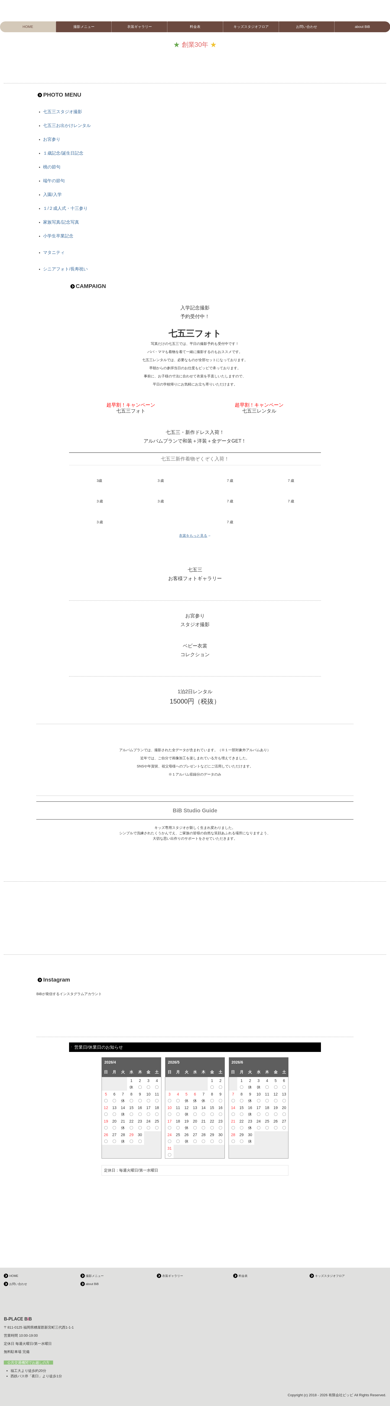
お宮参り (51, 139)
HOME (27, 27)
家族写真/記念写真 (61, 222)
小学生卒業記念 (58, 236)
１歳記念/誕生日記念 (63, 153)
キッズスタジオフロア (251, 27)
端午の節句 (54, 180)
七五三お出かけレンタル (67, 125)
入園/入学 (52, 194)
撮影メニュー (84, 27)
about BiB (92, 1284)
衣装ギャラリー (139, 27)
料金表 (195, 27)
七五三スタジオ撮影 (62, 111)
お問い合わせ (306, 27)
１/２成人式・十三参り (65, 208)
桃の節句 (51, 167)
